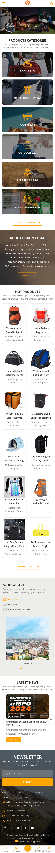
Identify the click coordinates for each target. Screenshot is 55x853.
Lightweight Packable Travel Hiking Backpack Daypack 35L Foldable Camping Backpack (40, 501)
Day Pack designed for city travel (41, 458)
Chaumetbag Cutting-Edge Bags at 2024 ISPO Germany (26, 723)
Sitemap (39, 792)
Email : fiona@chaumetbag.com (19, 815)
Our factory (11, 599)
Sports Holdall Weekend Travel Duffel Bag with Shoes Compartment (14, 373)
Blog (21, 792)
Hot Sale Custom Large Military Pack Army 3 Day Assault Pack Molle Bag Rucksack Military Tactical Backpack (14, 544)
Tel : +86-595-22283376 (15, 810)
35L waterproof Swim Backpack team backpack (14, 330)
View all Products (26, 566)
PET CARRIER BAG (27, 180)
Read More (13, 740)
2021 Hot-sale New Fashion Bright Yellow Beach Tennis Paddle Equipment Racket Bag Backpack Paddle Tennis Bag (41, 544)
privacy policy (8, 797)
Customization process (16, 609)
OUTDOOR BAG (27, 152)
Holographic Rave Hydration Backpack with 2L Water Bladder (14, 501)
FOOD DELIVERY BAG (27, 207)
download (23, 797)
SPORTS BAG (27, 70)
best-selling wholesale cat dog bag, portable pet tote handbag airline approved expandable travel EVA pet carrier (14, 458)
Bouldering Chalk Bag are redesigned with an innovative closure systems (41, 416)
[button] (25, 26)
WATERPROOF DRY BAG (27, 98)
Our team (10, 604)
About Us (26, 275)
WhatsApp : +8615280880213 (18, 820)
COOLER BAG (27, 125)
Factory (27, 663)
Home (5, 792)
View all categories (26, 222)
